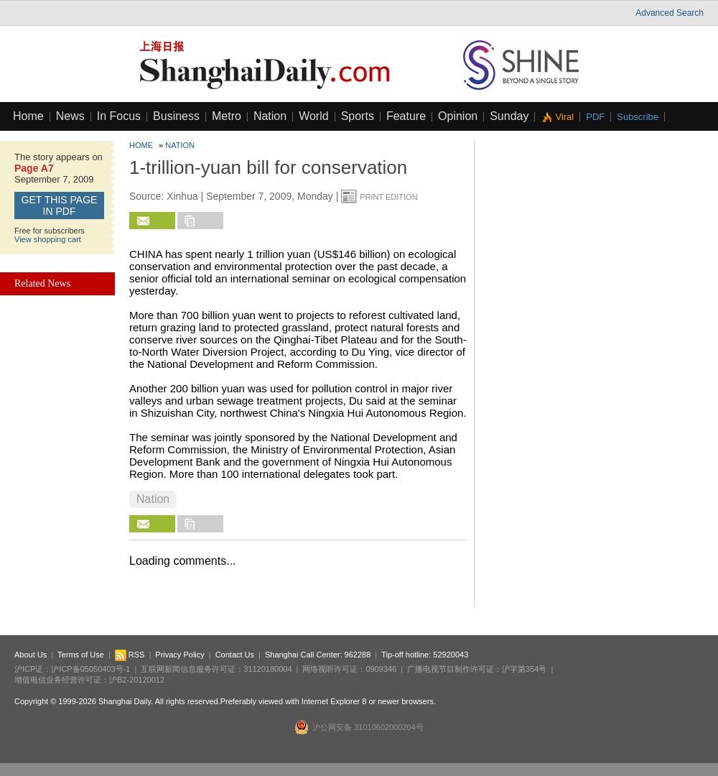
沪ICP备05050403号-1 (90, 669)
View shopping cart (47, 239)
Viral (564, 116)
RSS (130, 654)
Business (176, 116)
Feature (406, 116)
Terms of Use (80, 654)
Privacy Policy (179, 654)
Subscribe (637, 116)
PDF (595, 116)
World (314, 116)
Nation (269, 116)
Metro (226, 116)
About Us (30, 654)
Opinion (457, 116)
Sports (357, 116)
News (70, 116)
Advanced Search (669, 13)
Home (28, 116)
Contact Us (234, 654)
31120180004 (267, 669)
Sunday (509, 116)
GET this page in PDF (60, 205)
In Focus (119, 116)
